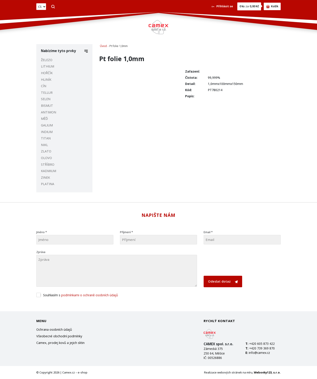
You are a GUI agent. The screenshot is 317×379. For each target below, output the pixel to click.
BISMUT (47, 105)
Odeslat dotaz (223, 281)
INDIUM (47, 132)
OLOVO (46, 158)
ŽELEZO (46, 60)
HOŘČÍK (47, 73)
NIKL (44, 145)
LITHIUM (47, 66)
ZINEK (45, 177)
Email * (208, 232)
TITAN (46, 138)
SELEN (45, 99)
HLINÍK (46, 79)
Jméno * (41, 232)
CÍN (43, 86)
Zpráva (40, 252)
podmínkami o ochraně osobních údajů (89, 295)
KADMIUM (48, 171)
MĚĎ (44, 118)
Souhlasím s (80, 295)
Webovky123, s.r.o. (267, 372)
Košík (272, 6)
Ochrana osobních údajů (54, 329)
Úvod (103, 46)
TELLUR (47, 92)
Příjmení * (126, 232)
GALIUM (47, 125)
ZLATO (46, 151)
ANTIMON (48, 112)
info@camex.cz (259, 353)
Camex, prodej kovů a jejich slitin (60, 343)
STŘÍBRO (47, 164)
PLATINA (47, 184)
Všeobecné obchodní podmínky (59, 336)
